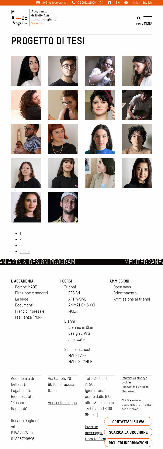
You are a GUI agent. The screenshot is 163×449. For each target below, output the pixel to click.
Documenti (24, 305)
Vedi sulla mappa (62, 402)
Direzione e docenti (31, 293)
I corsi (66, 281)
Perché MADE (26, 287)
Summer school (77, 349)
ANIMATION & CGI (81, 305)
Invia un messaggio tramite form (95, 432)
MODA (72, 311)
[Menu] (147, 21)
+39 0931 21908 (86, 2)
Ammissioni (119, 281)
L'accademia (22, 281)
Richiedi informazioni (128, 442)
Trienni (70, 287)
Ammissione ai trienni (132, 299)
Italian (136, 2)
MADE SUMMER (80, 361)
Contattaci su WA (128, 421)
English (147, 2)
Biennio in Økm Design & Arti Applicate (80, 333)
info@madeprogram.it (54, 2)
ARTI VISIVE (77, 299)
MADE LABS (77, 355)
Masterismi (128, 391)
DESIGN (74, 293)
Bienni (69, 321)
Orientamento (125, 293)
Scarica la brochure (128, 432)
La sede (21, 299)
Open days (122, 287)
